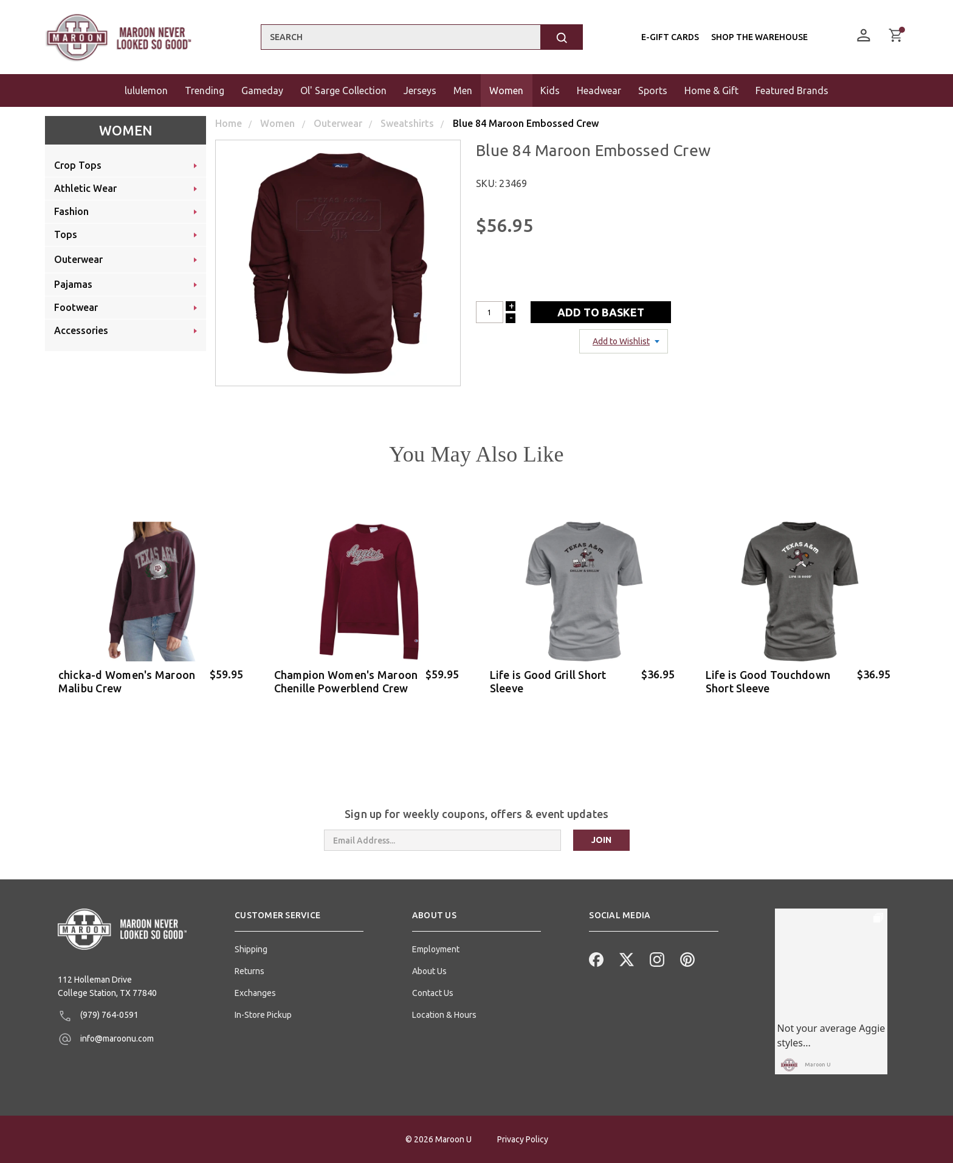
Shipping (251, 949)
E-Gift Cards (670, 37)
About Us (429, 971)
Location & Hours (444, 1015)
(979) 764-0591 (98, 1016)
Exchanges (255, 993)
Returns (249, 971)
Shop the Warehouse (759, 37)
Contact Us (432, 993)
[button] (299, 920)
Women (126, 130)
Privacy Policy (522, 1139)
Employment (435, 949)
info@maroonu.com (106, 1039)
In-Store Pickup (263, 1015)
